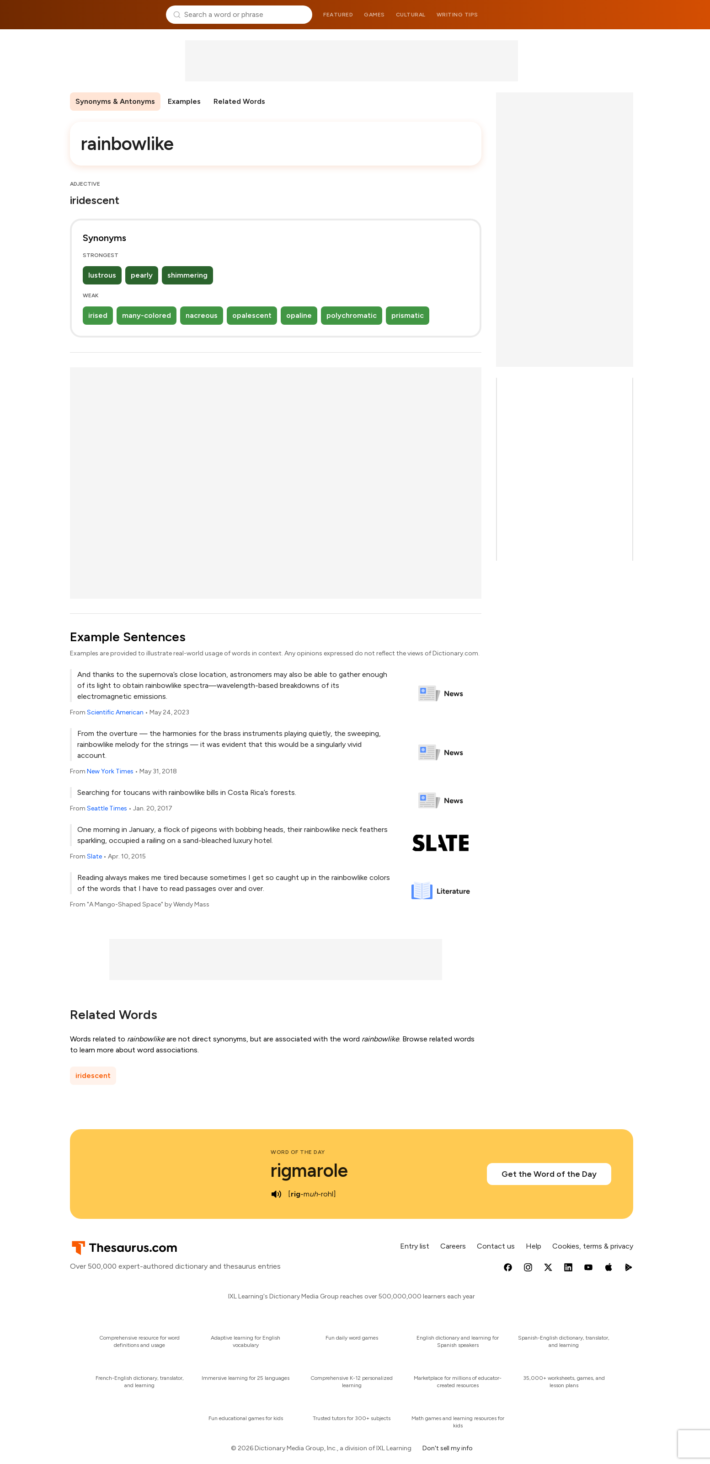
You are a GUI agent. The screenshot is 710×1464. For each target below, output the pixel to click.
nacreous (202, 315)
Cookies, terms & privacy (592, 1246)
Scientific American (115, 712)
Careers (453, 1246)
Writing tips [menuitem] (457, 14)
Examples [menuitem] (184, 101)
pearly (142, 275)
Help (533, 1246)
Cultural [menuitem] (411, 14)
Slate (94, 856)
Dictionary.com (596, 14)
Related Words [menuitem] (239, 101)
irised (97, 315)
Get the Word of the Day (549, 1174)
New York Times (110, 771)
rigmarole (309, 1170)
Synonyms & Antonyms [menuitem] (115, 101)
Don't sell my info (447, 1448)
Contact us (496, 1246)
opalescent (252, 315)
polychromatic (351, 315)
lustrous (102, 275)
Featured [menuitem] (338, 14)
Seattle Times (107, 808)
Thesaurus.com (114, 14)
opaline (299, 315)
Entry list (414, 1246)
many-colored (146, 315)
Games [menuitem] (374, 14)
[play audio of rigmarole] (276, 1194)
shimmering (187, 275)
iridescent (93, 1075)
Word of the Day (298, 1152)
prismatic (407, 315)
